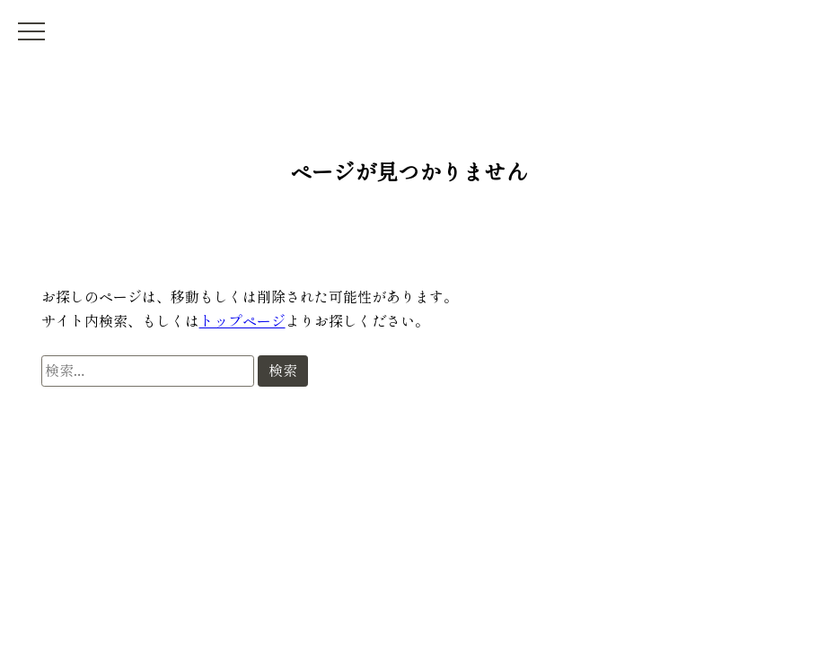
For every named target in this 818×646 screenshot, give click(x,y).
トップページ (242, 320)
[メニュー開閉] (31, 31)
